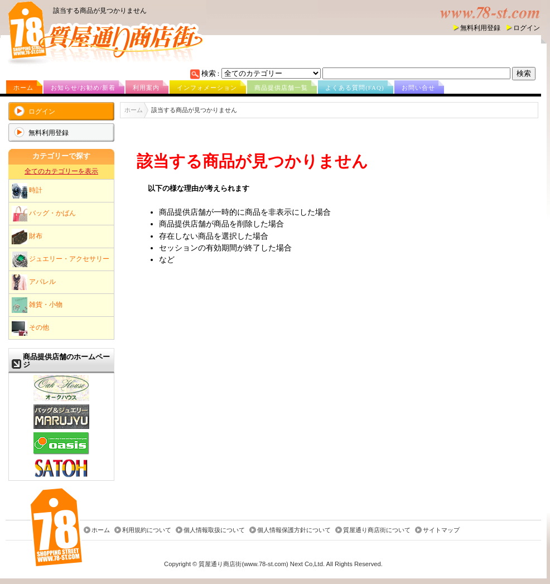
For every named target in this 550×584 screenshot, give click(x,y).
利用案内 (146, 87)
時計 (27, 191)
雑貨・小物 (37, 305)
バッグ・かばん (44, 213)
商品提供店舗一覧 (281, 87)
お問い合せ (418, 87)
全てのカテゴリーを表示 (61, 171)
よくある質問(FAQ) (354, 87)
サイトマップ (441, 530)
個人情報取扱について (214, 530)
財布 (27, 236)
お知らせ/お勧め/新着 (83, 87)
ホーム (23, 87)
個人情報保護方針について (294, 530)
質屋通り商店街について (377, 530)
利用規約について (146, 530)
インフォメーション (207, 87)
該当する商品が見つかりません (100, 10)
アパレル (34, 282)
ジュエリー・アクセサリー (60, 259)
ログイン (526, 28)
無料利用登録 (480, 28)
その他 (30, 328)
